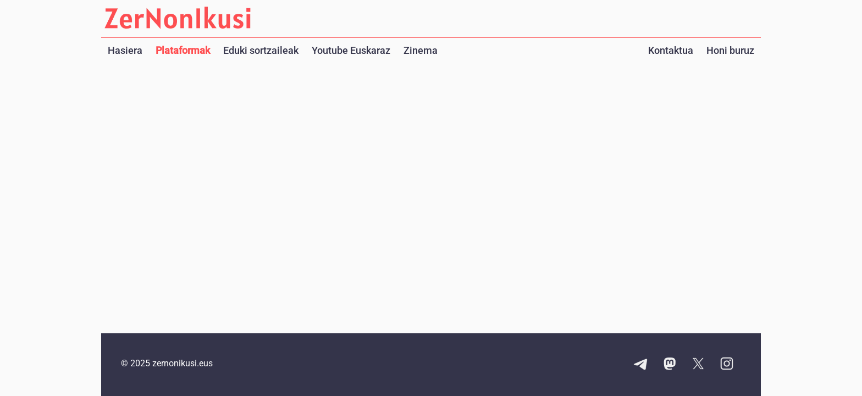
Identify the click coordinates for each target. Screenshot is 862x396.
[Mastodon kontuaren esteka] (669, 364)
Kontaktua (670, 50)
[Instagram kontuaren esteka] (727, 364)
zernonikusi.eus (182, 363)
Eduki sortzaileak (261, 50)
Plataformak (183, 50)
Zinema (421, 50)
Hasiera (125, 50)
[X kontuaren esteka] (698, 364)
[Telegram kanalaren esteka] (641, 364)
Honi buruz (730, 50)
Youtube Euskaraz (351, 50)
